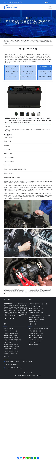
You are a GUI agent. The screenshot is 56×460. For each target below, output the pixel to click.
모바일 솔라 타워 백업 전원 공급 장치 (38, 328)
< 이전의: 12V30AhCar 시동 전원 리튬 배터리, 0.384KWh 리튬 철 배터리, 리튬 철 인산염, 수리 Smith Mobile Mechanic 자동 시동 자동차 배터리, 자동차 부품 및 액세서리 (15, 291)
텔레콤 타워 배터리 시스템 (11, 333)
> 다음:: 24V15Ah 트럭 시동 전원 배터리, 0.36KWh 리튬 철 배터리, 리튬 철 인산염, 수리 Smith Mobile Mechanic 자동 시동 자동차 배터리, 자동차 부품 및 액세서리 (40, 290)
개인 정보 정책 (28, 373)
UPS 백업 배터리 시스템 (10, 331)
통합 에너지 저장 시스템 (10, 335)
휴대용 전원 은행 (33, 344)
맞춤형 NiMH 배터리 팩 (10, 349)
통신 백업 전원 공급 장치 (45, 76)
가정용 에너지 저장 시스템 (45, 72)
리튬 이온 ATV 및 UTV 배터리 (45, 67)
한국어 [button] (47, 2)
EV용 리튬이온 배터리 (35, 331)
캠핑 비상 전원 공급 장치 (35, 337)
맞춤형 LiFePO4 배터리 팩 (11, 351)
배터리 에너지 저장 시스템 (36, 333)
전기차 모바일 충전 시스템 (36, 340)
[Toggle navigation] (50, 7)
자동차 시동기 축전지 (35, 342)
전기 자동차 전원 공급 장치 (28, 77)
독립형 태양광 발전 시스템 (11, 337)
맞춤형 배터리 (8, 342)
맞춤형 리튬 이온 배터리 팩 (11, 344)
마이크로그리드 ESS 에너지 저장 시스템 (28, 72)
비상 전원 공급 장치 (12, 76)
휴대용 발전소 (28, 66)
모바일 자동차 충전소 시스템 (12, 72)
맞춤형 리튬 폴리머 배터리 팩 (11, 346)
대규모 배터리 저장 (9, 328)
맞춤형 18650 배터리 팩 (10, 353)
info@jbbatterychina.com (15, 368)
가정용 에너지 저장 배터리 (36, 335)
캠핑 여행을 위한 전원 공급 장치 (12, 340)
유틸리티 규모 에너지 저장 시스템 (12, 67)
